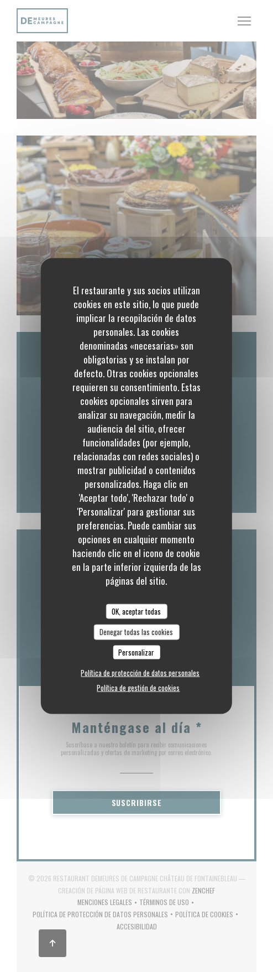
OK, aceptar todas (136, 610)
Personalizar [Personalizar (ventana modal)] (136, 651)
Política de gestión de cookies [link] (138, 687)
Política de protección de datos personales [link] (140, 672)
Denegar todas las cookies (136, 631)
